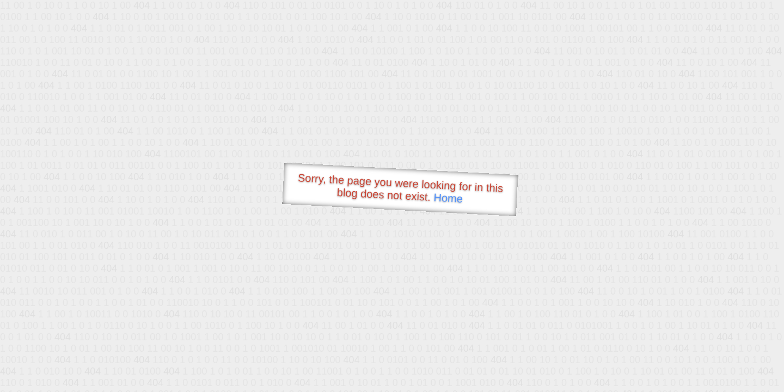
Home (448, 198)
